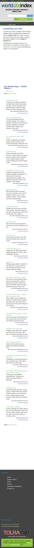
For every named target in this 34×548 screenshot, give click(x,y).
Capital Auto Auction (12, 206)
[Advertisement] (17, 65)
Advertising (20, 1)
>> (16, 93)
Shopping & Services (12, 23)
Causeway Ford (10, 235)
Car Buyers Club (11, 222)
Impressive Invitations (10, 524)
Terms (9, 482)
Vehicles (21, 23)
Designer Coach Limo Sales (14, 328)
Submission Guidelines (14, 486)
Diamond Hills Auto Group (13, 342)
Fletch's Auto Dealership (13, 407)
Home (9, 477)
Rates (12, 1)
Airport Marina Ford (11, 100)
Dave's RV (9, 262)
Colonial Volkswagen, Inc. (13, 248)
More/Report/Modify (23, 113)
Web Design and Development (17, 536)
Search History (12, 479)
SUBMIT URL (23, 19)
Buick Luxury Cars (11, 189)
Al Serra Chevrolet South (13, 117)
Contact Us (4, 1)
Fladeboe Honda (11, 388)
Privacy (9, 484)
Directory (2, 23)
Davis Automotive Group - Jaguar (15, 277)
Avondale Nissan (11, 151)
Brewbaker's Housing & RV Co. (15, 170)
